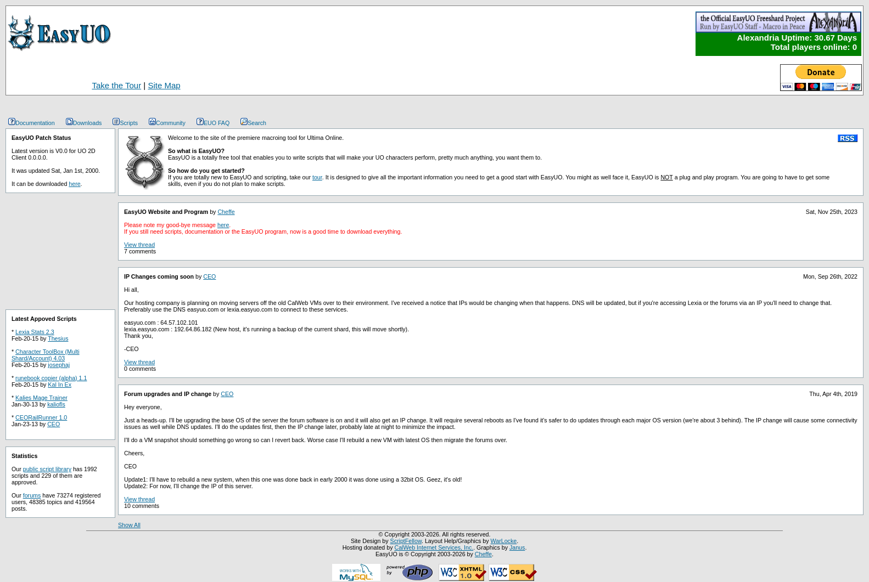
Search (253, 123)
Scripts (125, 123)
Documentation (31, 123)
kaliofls (56, 404)
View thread (139, 244)
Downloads (84, 123)
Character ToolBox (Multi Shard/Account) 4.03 (46, 354)
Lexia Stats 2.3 (34, 332)
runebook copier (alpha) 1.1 (51, 378)
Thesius (58, 338)
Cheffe (225, 211)
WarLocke (504, 541)
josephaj (59, 364)
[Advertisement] (394, 75)
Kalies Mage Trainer (41, 397)
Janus (517, 547)
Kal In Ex (59, 384)
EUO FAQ (213, 123)
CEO (53, 424)
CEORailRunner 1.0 (41, 417)
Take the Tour (116, 85)
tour (317, 177)
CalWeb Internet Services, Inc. (433, 547)
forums (32, 495)
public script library (47, 469)
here (74, 183)
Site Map (164, 85)
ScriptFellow (406, 541)
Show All (129, 525)
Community (167, 123)
